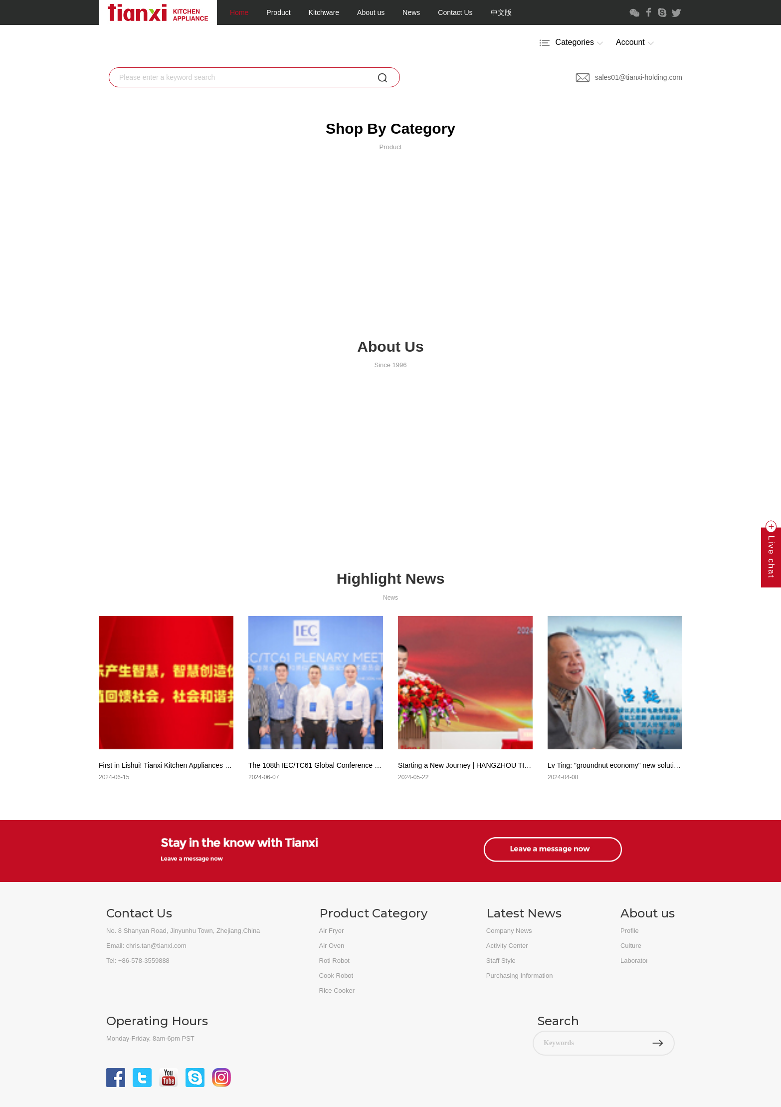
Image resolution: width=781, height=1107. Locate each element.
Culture (630, 945)
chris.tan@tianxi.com (156, 945)
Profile (629, 930)
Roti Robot (334, 960)
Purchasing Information (519, 975)
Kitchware (324, 12)
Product (278, 12)
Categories (572, 42)
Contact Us (455, 12)
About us (371, 12)
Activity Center (507, 945)
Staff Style (501, 960)
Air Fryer (331, 930)
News (411, 12)
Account (636, 42)
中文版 (501, 12)
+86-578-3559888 (144, 960)
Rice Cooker (337, 990)
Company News (509, 930)
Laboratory (635, 960)
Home (239, 12)
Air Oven (332, 945)
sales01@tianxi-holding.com (628, 77)
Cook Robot (336, 975)
